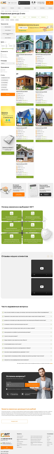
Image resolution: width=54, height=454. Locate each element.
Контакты (50, 8)
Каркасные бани (20, 448)
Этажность (49, 17)
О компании (42, 8)
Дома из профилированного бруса (22, 446)
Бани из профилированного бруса (22, 451)
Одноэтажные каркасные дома (36, 442)
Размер (16, 17)
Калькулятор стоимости (24, 3)
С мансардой (4, 57)
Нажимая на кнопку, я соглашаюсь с (23, 395)
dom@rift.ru (33, 4)
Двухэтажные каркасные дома (36, 444)
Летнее (3, 70)
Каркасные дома (20, 442)
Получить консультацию (32, 391)
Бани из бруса (19, 449)
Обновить (8, 94)
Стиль (27, 17)
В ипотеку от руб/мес (25, 69)
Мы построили (27, 8)
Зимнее (3, 69)
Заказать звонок (50, 3)
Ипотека (12, 8)
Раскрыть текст (8, 427)
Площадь (6, 17)
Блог (35, 8)
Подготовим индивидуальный (18, 195)
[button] (48, 257)
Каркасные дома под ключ (35, 447)
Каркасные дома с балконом (36, 445)
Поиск (48, 452)
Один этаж (4, 56)
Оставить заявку (8, 153)
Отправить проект (13, 3)
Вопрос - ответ (50, 450)
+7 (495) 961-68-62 (40, 2)
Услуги (19, 8)
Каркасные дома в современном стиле (37, 449)
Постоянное (4, 72)
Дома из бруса (19, 444)
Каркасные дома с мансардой (36, 451)
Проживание (38, 17)
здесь (51, 369)
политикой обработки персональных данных (31, 395)
